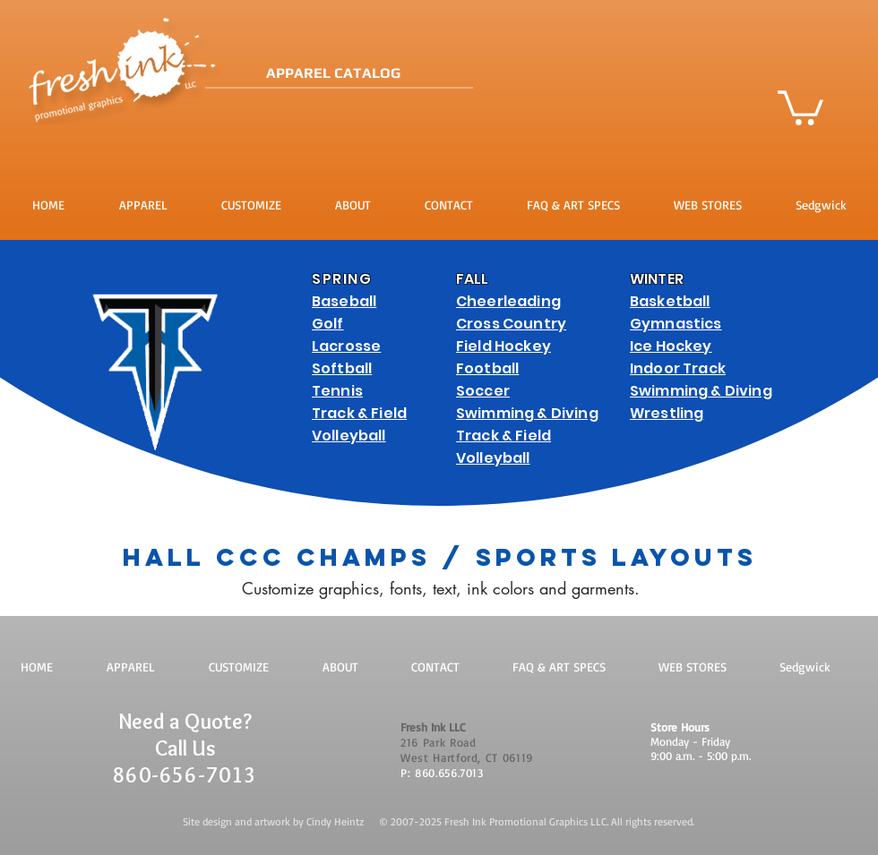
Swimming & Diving (527, 413)
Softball (342, 368)
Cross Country (511, 323)
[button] (800, 106)
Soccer (483, 390)
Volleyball (349, 435)
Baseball (344, 301)
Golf (328, 323)
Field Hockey (503, 346)
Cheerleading (508, 301)
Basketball (670, 301)
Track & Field (359, 413)
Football (487, 368)
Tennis (337, 390)
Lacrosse (346, 346)
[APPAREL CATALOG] (396, 74)
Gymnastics (676, 323)
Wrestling (666, 413)
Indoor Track (678, 368)
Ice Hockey (671, 346)
